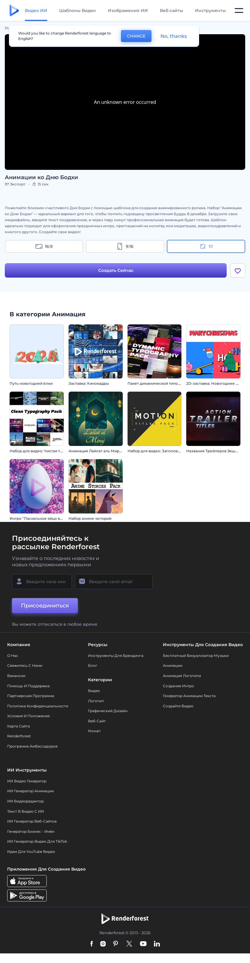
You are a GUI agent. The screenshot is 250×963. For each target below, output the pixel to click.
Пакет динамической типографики (161, 383)
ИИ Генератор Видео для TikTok (37, 841)
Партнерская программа (30, 696)
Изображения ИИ (128, 10)
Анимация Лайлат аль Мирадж (98, 451)
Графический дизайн (108, 711)
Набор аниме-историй (90, 518)
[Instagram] (103, 944)
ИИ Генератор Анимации (30, 791)
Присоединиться (45, 605)
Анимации (172, 665)
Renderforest (19, 736)
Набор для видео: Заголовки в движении (166, 451)
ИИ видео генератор (26, 781)
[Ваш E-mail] (114, 581)
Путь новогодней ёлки (31, 383)
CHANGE (136, 36)
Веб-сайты (171, 10)
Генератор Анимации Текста (189, 696)
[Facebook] (91, 944)
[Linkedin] (157, 944)
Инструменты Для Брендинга (115, 655)
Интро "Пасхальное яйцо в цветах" (42, 518)
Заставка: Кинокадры (89, 383)
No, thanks (173, 36)
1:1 (206, 246)
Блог (92, 665)
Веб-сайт (97, 721)
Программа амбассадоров (32, 746)
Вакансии (16, 675)
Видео (94, 690)
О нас (12, 655)
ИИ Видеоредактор (25, 801)
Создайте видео (178, 706)
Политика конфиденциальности (37, 706)
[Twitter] (129, 944)
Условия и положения (28, 716)
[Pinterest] (116, 944)
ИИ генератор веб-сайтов (32, 821)
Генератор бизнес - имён (30, 831)
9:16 (125, 246)
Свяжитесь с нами (24, 665)
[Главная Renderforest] (14, 10)
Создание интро (178, 686)
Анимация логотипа (182, 675)
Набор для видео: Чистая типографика (46, 451)
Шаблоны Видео (77, 10)
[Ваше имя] (42, 581)
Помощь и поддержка (28, 686)
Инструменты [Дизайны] (210, 10)
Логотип (96, 701)
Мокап (94, 731)
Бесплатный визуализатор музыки (196, 655)
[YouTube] (143, 944)
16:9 (44, 246)
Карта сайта (18, 726)
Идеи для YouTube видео (31, 851)
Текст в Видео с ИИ (25, 811)
